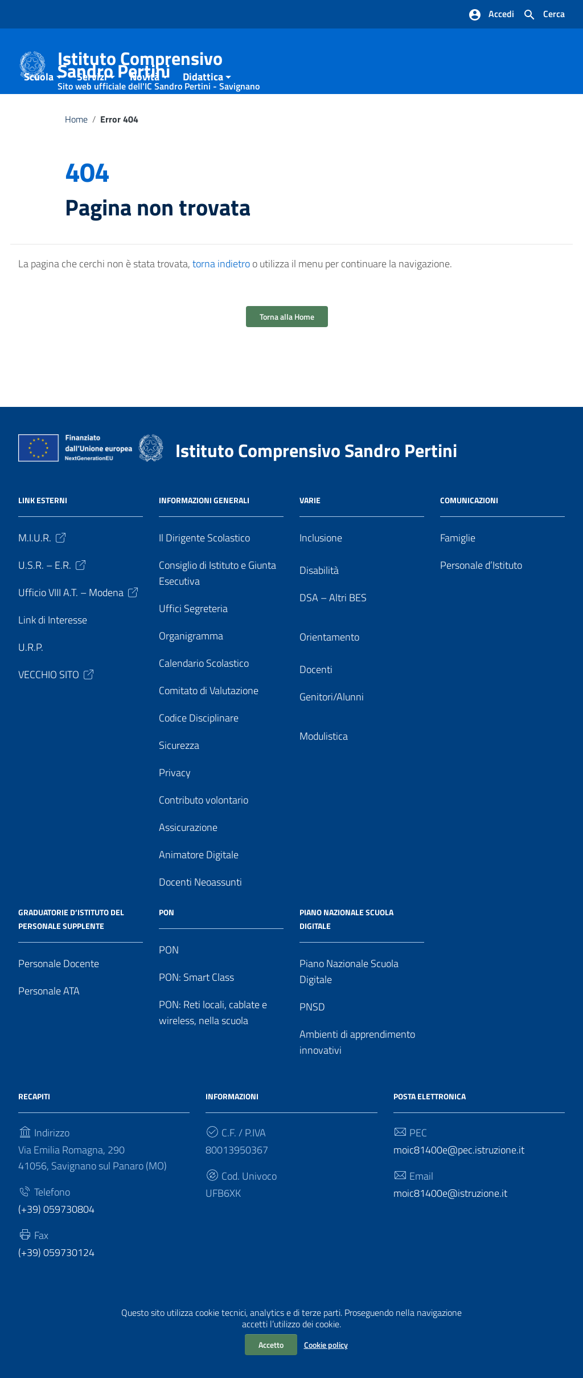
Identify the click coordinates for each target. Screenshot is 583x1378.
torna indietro (221, 297)
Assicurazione (188, 861)
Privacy (175, 806)
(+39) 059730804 (56, 1242)
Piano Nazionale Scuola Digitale (349, 1005)
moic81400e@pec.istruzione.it (458, 1183)
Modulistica (323, 769)
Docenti (315, 703)
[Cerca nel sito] (544, 15)
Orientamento (329, 670)
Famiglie (457, 571)
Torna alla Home (287, 350)
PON (169, 983)
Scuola (39, 110)
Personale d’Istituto (481, 598)
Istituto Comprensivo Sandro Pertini (167, 66)
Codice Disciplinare (199, 751)
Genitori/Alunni (331, 730)
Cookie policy (326, 1345)
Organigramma (191, 669)
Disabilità (319, 603)
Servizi (92, 110)
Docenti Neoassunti (200, 915)
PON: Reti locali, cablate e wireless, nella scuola (213, 1046)
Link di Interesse (52, 653)
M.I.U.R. (43, 571)
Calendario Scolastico (204, 696)
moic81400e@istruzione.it (450, 1226)
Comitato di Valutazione (208, 724)
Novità (144, 110)
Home (76, 153)
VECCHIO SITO (57, 708)
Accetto (271, 1345)
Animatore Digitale (199, 888)
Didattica (203, 110)
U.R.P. (30, 680)
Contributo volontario (203, 833)
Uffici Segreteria (193, 642)
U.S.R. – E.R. (53, 598)
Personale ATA (49, 1024)
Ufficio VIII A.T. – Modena (79, 626)
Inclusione (320, 571)
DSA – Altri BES (333, 631)
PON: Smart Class (196, 1010)
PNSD (312, 1040)
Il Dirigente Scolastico (204, 571)
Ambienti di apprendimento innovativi (357, 1075)
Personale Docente (58, 997)
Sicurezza (179, 778)
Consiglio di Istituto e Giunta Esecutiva (217, 606)
